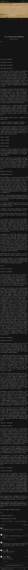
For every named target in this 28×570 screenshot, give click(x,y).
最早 (26, 524)
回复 (13, 538)
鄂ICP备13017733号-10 (19, 565)
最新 (24, 524)
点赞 (11, 538)
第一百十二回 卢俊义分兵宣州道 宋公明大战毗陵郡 (13, 521)
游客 (7, 556)
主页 (14, 39)
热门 (6, 1)
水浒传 (17, 39)
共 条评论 (3, 524)
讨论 (8, 1)
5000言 (2, 1)
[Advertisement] (14, 28)
